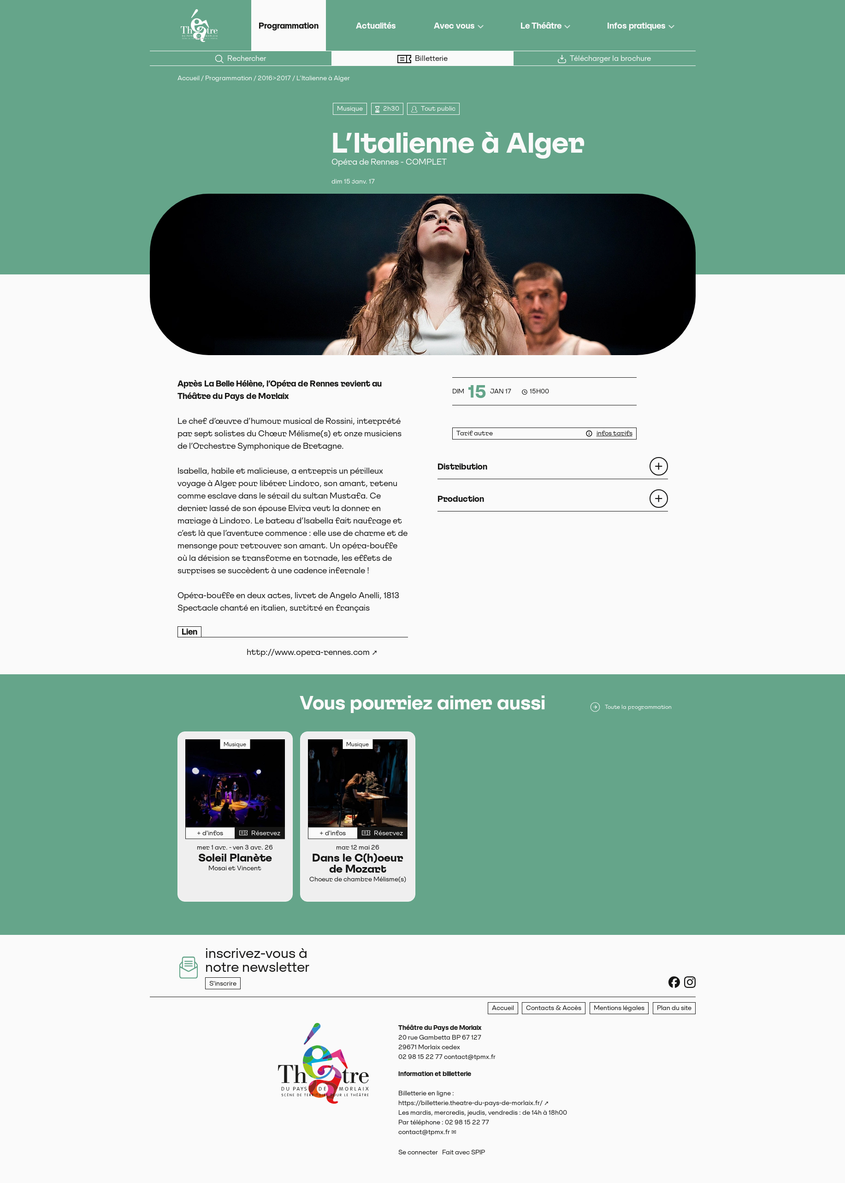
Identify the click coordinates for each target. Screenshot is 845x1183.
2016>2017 (274, 78)
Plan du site (674, 1007)
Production (460, 499)
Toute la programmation (630, 707)
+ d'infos (210, 833)
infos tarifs (614, 433)
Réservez (259, 833)
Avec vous (454, 25)
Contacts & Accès (553, 1007)
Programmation (289, 25)
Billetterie (422, 58)
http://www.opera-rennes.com (308, 652)
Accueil (188, 78)
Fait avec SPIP (463, 1152)
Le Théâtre (540, 25)
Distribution (462, 466)
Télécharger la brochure (604, 58)
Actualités (376, 25)
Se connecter (418, 1152)
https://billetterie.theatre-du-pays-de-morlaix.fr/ (470, 1102)
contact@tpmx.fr (424, 1131)
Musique (350, 108)
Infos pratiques (636, 25)
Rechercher (240, 58)
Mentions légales (619, 1007)
